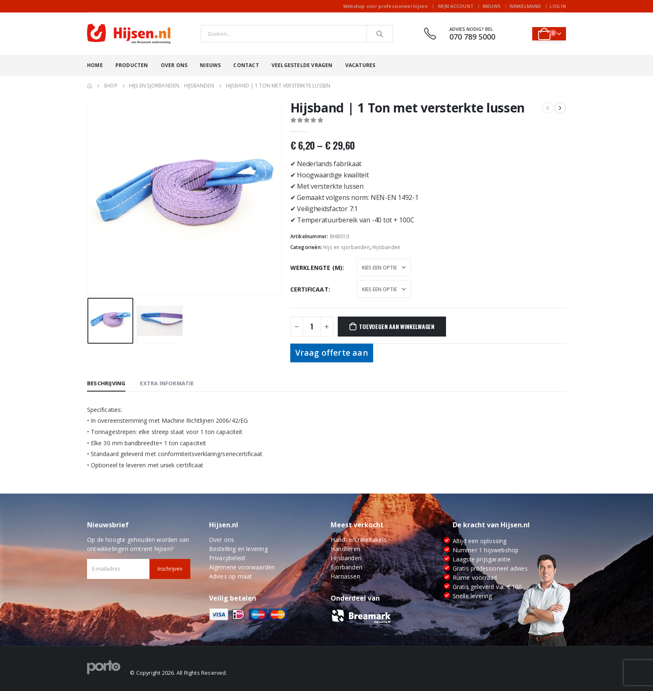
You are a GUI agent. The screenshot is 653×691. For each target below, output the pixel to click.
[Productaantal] (312, 327)
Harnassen (345, 576)
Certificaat (309, 289)
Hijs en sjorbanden (346, 247)
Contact (246, 65)
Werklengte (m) (316, 268)
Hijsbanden (386, 247)
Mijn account (456, 6)
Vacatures (360, 65)
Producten (131, 65)
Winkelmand (525, 6)
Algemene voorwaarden (242, 567)
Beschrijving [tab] (106, 383)
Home (95, 65)
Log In (558, 6)
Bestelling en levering (238, 549)
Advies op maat (230, 576)
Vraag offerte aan (331, 352)
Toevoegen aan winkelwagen (396, 326)
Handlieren (345, 549)
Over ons (174, 65)
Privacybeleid (227, 558)
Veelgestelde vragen (302, 65)
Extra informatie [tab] (167, 383)
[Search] (380, 33)
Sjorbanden (346, 567)
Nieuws (492, 6)
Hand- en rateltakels (358, 540)
